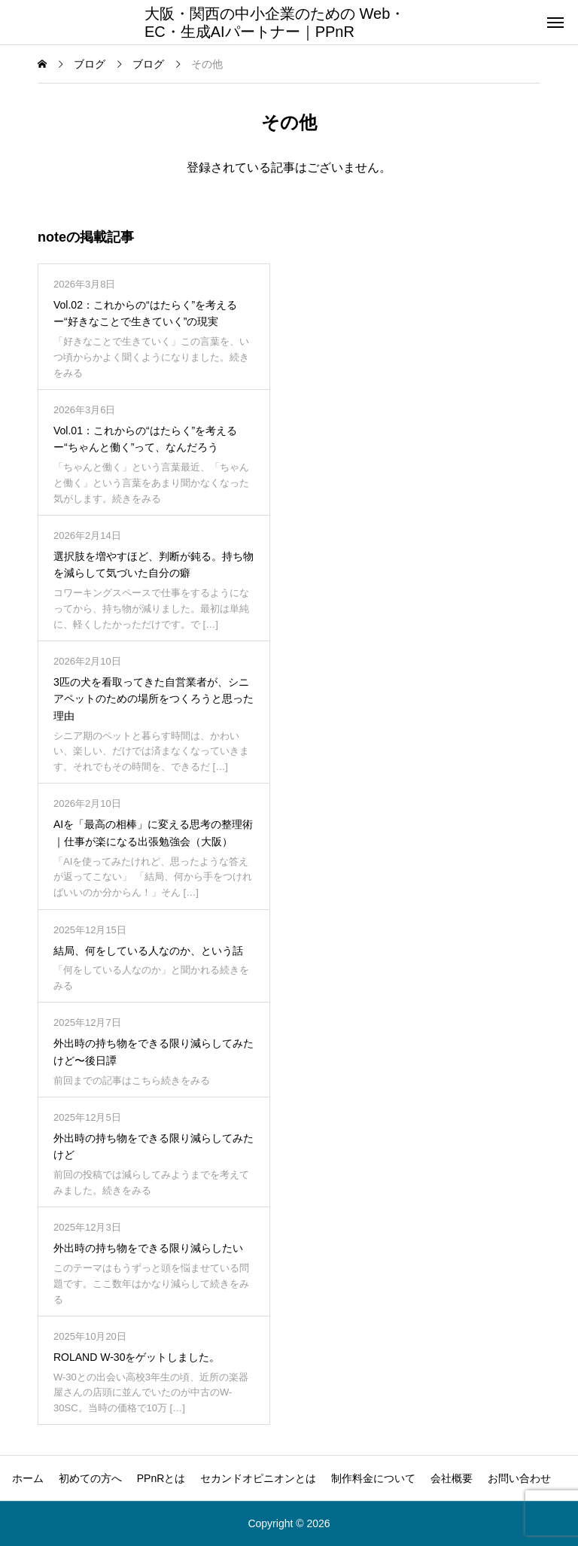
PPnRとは (161, 1478)
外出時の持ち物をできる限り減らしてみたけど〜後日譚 (153, 1051)
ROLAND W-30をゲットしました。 (136, 1357)
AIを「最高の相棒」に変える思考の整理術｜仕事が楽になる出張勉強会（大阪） (153, 832)
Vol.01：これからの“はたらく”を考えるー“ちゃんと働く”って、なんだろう (145, 439)
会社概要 (451, 1478)
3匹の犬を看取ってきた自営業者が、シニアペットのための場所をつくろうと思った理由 (153, 699)
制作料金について (373, 1478)
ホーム (28, 1478)
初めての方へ (90, 1478)
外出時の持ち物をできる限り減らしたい (148, 1248)
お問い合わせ (519, 1478)
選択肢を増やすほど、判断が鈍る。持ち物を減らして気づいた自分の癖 (153, 564)
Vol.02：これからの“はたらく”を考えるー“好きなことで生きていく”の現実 (145, 313)
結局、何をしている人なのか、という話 (148, 951)
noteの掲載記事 (86, 237)
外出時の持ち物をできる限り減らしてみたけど (153, 1146)
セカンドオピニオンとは (258, 1478)
